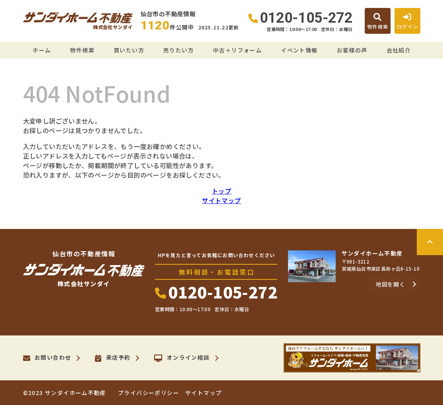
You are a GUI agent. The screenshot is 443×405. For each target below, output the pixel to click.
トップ (221, 191)
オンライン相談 (181, 358)
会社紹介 (399, 50)
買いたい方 (129, 50)
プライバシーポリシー (148, 392)
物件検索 (82, 50)
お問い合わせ (47, 358)
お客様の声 (352, 50)
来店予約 (112, 358)
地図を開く (390, 284)
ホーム (42, 50)
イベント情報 (299, 50)
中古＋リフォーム (237, 50)
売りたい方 (178, 50)
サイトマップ (221, 200)
